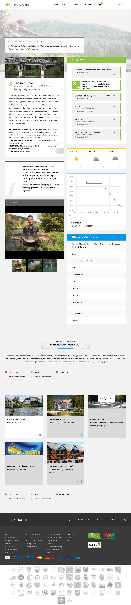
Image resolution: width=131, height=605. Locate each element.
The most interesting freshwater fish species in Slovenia (55, 550)
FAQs (68, 519)
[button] (108, 4)
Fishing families (31, 547)
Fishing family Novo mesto (23, 41)
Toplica (74, 320)
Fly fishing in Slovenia (54, 537)
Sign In (88, 4)
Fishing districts (31, 544)
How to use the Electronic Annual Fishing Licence (11, 550)
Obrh (74, 254)
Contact (113, 519)
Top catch (71, 534)
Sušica (74, 282)
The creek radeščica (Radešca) (83, 261)
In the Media (71, 540)
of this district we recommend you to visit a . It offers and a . (96, 85)
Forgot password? (12, 540)
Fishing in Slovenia (53, 534)
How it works (61, 4)
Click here (26, 185)
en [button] (120, 4)
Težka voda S (76, 313)
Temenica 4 (76, 295)
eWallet (8, 544)
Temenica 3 (76, 288)
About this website (33, 534)
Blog (76, 4)
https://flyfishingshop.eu (99, 426)
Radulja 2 (75, 268)
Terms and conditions (34, 540)
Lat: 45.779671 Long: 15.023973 (82, 226)
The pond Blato (77, 275)
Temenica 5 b (77, 302)
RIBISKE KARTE (21, 5)
